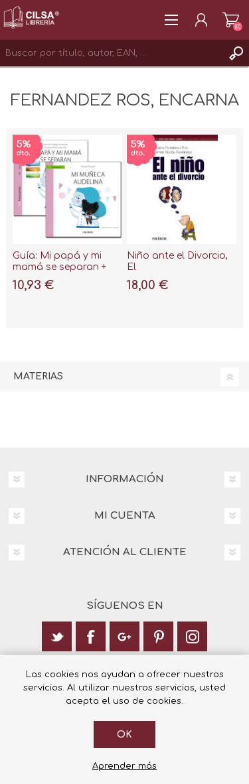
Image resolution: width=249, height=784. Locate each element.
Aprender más (124, 766)
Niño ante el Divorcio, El (177, 261)
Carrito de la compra (231, 19)
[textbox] (111, 53)
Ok (124, 735)
